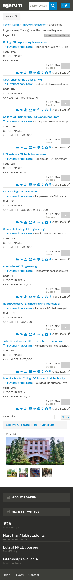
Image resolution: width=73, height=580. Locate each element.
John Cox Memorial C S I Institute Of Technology (33, 341)
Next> (65, 417)
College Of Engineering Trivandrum (25, 42)
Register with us (25, 511)
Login (65, 5)
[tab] (11, 16)
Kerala (16, 24)
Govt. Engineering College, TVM (22, 79)
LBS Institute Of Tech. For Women (24, 154)
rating (49, 35)
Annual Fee (62, 35)
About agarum (24, 497)
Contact (33, 575)
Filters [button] (9, 16)
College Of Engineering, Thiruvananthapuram (31, 117)
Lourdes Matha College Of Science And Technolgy (34, 378)
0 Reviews (61, 72)
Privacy (19, 575)
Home (6, 24)
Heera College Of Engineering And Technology (31, 303)
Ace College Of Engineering (20, 266)
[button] (11, 16)
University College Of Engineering (23, 229)
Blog (7, 575)
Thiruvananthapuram (34, 24)
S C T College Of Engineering (20, 191)
